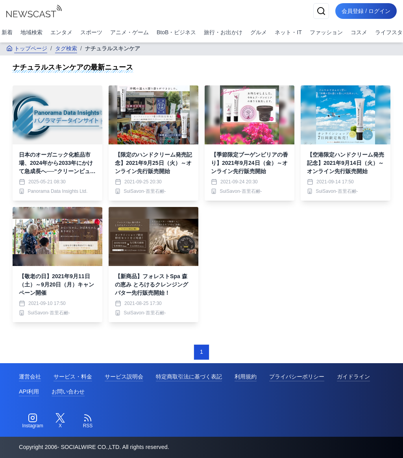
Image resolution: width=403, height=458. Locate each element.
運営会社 (30, 376)
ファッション (326, 32)
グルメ (258, 32)
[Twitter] (60, 421)
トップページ (26, 48)
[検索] (321, 11)
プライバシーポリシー (296, 376)
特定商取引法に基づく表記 (189, 376)
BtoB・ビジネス (176, 32)
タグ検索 (66, 48)
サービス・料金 (73, 376)
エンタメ (61, 32)
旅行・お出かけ (223, 32)
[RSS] (88, 421)
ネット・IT (288, 32)
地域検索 (31, 32)
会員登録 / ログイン (366, 11)
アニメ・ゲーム (129, 32)
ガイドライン (353, 376)
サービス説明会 (124, 376)
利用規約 (246, 376)
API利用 (29, 391)
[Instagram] (32, 421)
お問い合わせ (68, 391)
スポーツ (91, 32)
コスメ (359, 32)
